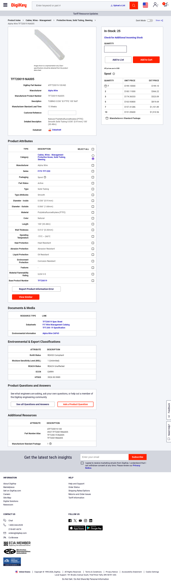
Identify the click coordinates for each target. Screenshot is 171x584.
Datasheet (54, 130)
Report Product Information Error (36, 289)
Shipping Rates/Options (79, 491)
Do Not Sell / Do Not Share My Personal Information (85, 579)
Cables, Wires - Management (38, 20)
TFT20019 (42, 280)
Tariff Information (76, 498)
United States (23, 572)
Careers (6, 494)
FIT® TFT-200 (44, 171)
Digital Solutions (10, 501)
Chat (8, 520)
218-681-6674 (12, 529)
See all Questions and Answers (32, 404)
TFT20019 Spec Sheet (52, 322)
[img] (18, 6)
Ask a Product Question (75, 404)
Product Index (14, 20)
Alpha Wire (53, 90)
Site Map (7, 498)
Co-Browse (10, 537)
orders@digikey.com (15, 533)
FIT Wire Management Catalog (56, 325)
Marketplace (8, 487)
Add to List (118, 59)
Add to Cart (146, 59)
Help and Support (76, 484)
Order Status (74, 487)
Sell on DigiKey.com (12, 491)
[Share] (159, 20)
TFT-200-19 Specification (54, 328)
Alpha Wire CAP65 (51, 333)
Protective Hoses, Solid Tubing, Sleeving (75, 20)
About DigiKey (9, 484)
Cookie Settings (152, 572)
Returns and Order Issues (79, 494)
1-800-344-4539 (13, 525)
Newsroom (8, 505)
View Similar (25, 297)
